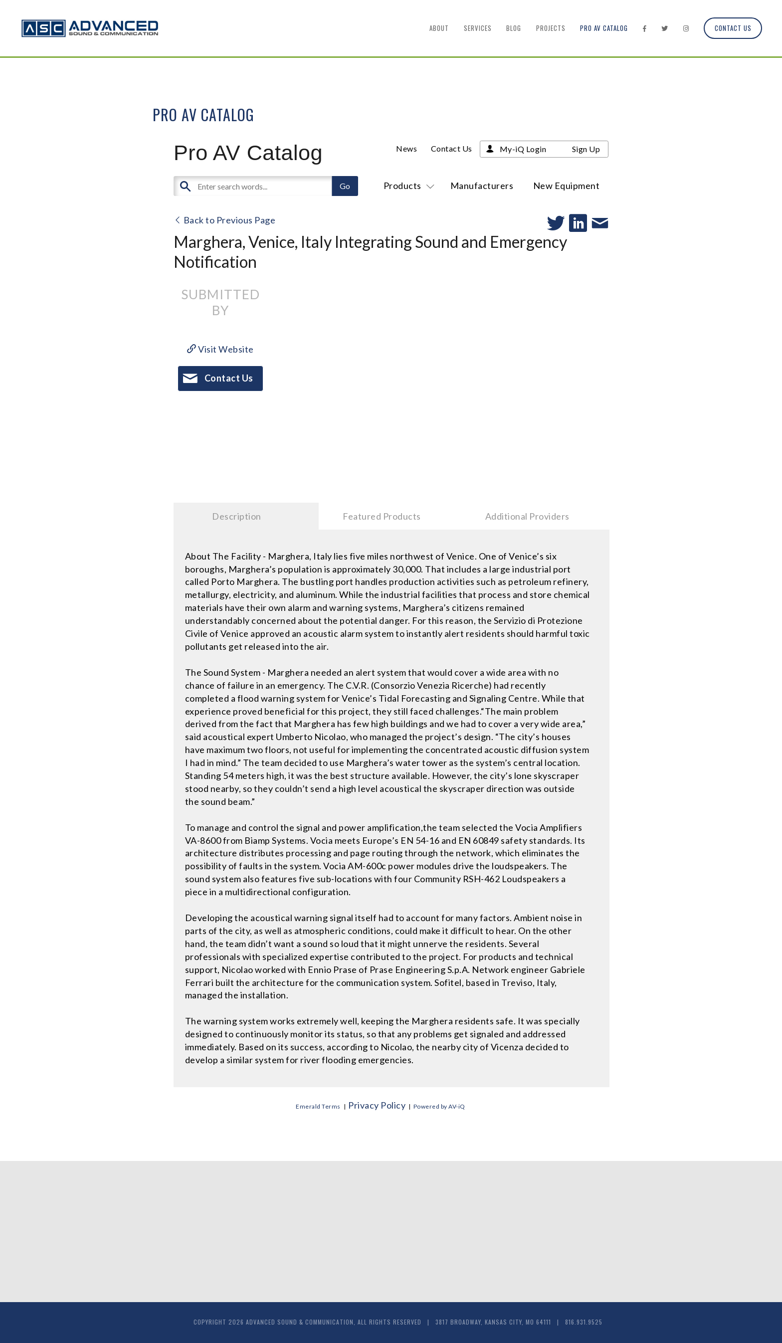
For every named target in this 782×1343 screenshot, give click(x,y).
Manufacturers (482, 185)
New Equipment (566, 185)
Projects (551, 28)
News (406, 148)
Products (407, 185)
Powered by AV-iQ (439, 1106)
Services (478, 28)
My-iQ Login (523, 149)
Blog (513, 28)
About (439, 28)
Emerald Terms (318, 1106)
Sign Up (586, 149)
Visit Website (220, 349)
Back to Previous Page (225, 219)
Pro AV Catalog (604, 28)
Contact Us (733, 28)
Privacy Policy (376, 1105)
